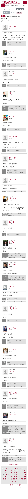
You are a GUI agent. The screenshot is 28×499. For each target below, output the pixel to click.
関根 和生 (12, 440)
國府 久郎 (12, 26)
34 (11, 474)
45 (17, 477)
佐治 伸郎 (12, 158)
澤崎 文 (11, 222)
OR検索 (13, 12)
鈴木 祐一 (12, 414)
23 (6, 472)
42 (8, 477)
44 (14, 477)
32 (6, 474)
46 (19, 477)
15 (8, 470)
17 (14, 470)
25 (11, 472)
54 (17, 479)
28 (19, 472)
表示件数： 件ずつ (8, 21)
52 (11, 479)
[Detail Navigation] (25, 2)
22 (3, 472)
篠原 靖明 (12, 264)
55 (19, 479)
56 (22, 479)
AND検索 (6, 12)
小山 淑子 (12, 73)
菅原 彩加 (12, 349)
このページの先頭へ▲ (17, 485)
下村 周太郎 (13, 308)
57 (25, 479)
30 (25, 472)
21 (25, 470)
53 (14, 479)
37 (19, 474)
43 (11, 477)
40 (3, 477)
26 (14, 472)
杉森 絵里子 (13, 393)
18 (17, 470)
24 (8, 472)
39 (25, 474)
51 (8, 479)
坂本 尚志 (12, 117)
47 (22, 477)
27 (17, 472)
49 (3, 479)
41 (6, 477)
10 (20, 468)
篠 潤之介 (12, 242)
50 (6, 479)
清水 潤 (11, 286)
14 (6, 470)
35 (14, 474)
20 (22, 470)
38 (22, 474)
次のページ (17, 464)
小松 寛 (11, 51)
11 (22, 468)
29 (22, 472)
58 (12, 481)
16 (11, 470)
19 (19, 470)
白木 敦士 (12, 328)
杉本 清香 (12, 371)
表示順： (9, 18)
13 (3, 470)
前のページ (11, 464)
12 (25, 468)
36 (17, 474)
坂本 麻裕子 (13, 136)
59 (15, 481)
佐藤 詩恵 (12, 179)
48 (25, 477)
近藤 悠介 (12, 93)
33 (8, 474)
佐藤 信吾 (12, 198)
